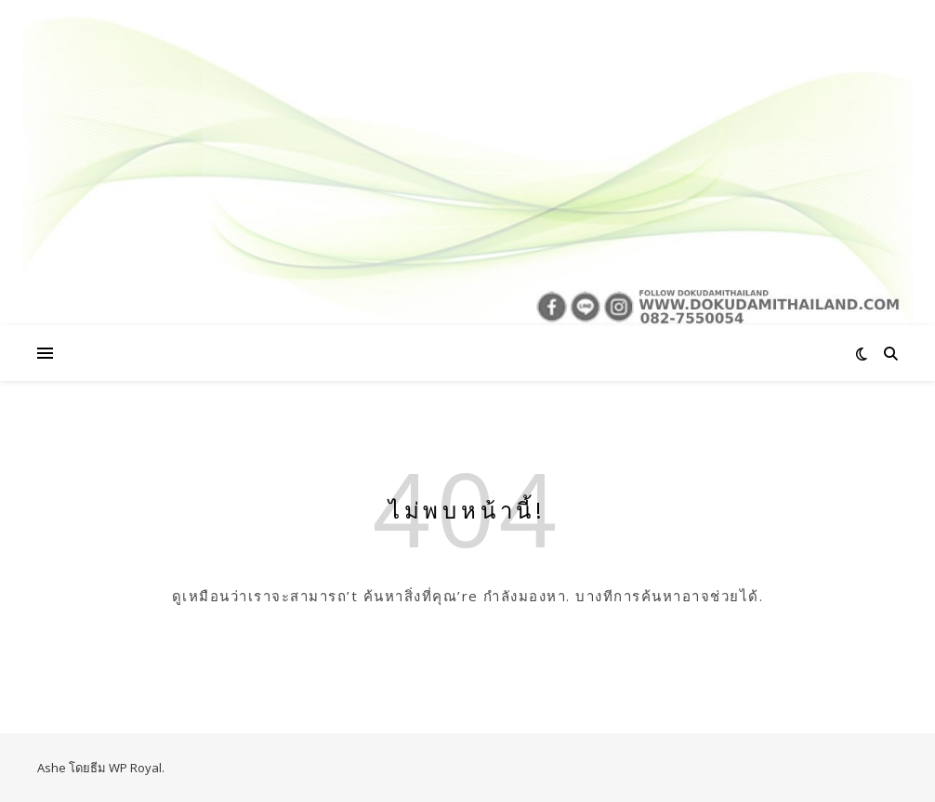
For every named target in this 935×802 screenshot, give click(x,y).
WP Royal (135, 767)
